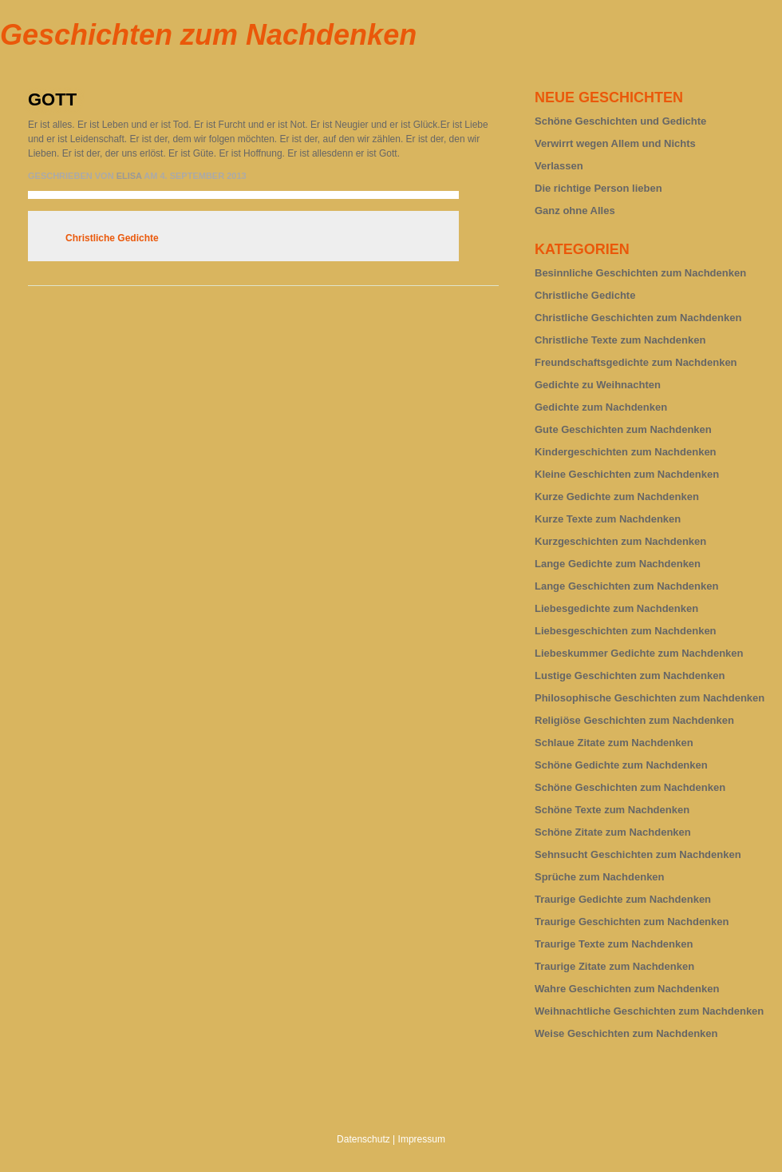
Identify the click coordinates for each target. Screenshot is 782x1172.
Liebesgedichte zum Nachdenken (616, 608)
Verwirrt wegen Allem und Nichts (615, 143)
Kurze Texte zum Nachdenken (608, 519)
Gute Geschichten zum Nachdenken (623, 429)
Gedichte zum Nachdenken (601, 407)
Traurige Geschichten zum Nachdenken (632, 922)
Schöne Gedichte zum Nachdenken (621, 765)
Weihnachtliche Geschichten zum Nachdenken (649, 1011)
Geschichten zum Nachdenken (208, 35)
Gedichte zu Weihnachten (598, 385)
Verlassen (559, 166)
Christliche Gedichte (112, 238)
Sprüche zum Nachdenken (600, 877)
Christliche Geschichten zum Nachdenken (638, 318)
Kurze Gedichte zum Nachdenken (617, 497)
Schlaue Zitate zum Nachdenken (614, 743)
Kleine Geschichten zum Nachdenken (627, 474)
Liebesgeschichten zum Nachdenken (626, 631)
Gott (52, 99)
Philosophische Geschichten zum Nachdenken (649, 698)
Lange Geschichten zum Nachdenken (626, 586)
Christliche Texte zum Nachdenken (620, 340)
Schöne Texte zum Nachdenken (612, 810)
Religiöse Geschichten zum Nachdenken (634, 720)
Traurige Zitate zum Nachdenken (614, 966)
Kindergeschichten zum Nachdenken (626, 452)
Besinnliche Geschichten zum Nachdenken (640, 273)
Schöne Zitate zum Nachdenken (613, 832)
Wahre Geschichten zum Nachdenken (627, 989)
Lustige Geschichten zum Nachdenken (630, 675)
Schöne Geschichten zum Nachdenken (630, 787)
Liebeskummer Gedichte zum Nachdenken (639, 653)
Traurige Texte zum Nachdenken (614, 944)
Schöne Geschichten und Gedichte (620, 121)
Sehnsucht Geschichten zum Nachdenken (638, 854)
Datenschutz (363, 1139)
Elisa (129, 176)
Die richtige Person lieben (598, 188)
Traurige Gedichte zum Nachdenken (623, 899)
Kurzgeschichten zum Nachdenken (620, 541)
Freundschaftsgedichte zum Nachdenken (636, 362)
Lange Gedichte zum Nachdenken (618, 564)
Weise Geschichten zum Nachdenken (626, 1033)
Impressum (421, 1139)
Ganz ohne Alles (575, 211)
